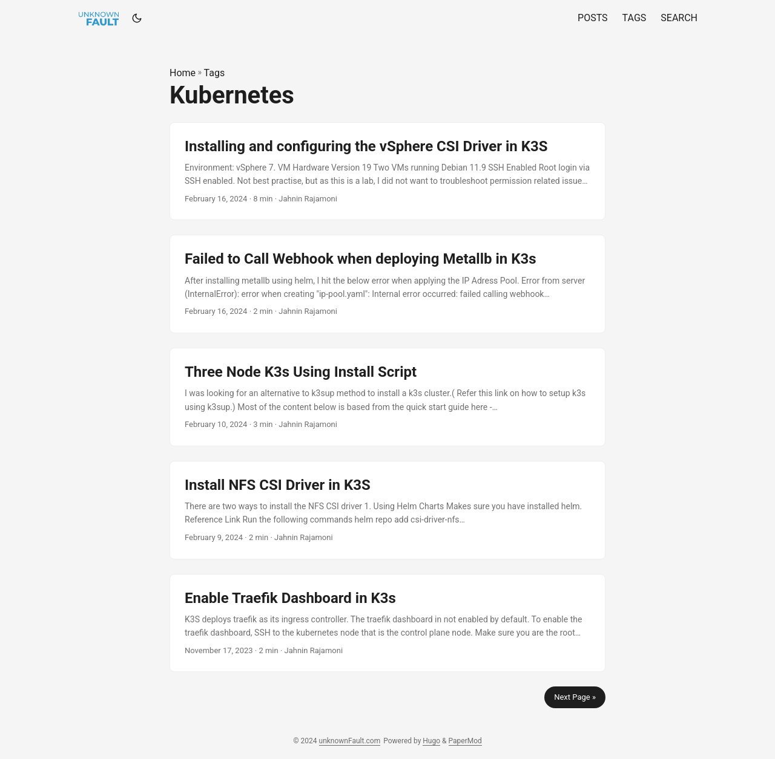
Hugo (431, 741)
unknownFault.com (350, 741)
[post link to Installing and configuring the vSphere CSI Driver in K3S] (387, 171)
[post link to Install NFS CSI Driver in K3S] (387, 510)
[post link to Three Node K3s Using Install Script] (387, 397)
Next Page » (575, 697)
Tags (214, 73)
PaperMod (465, 741)
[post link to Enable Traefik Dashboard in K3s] (387, 623)
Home (183, 73)
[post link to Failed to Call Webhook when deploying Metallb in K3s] (387, 284)
